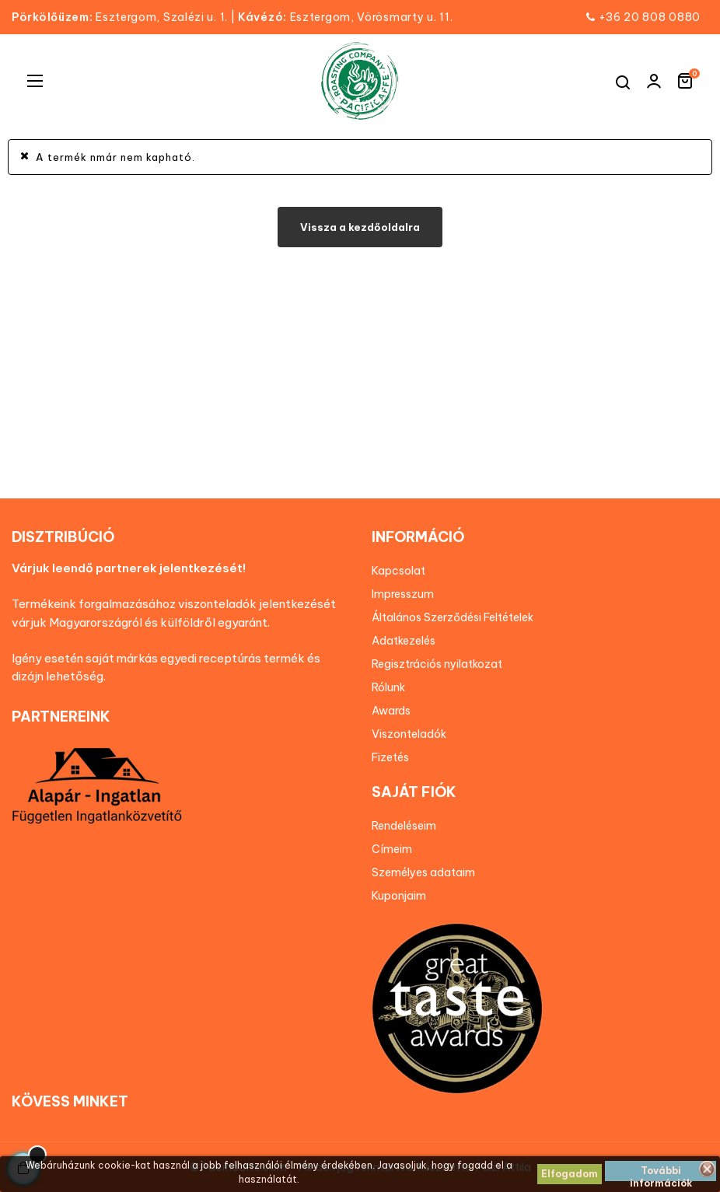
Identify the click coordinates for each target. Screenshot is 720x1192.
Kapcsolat (398, 571)
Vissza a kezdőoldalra (360, 227)
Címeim (392, 849)
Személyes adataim (423, 872)
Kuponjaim (399, 896)
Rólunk (388, 687)
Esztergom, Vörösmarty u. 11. (345, 17)
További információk (661, 1173)
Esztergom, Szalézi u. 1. (125, 17)
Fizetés (390, 757)
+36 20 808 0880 (650, 17)
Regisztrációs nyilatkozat (437, 664)
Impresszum (403, 594)
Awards (391, 711)
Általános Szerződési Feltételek (452, 617)
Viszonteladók (409, 734)
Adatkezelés (403, 641)
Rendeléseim (404, 826)
